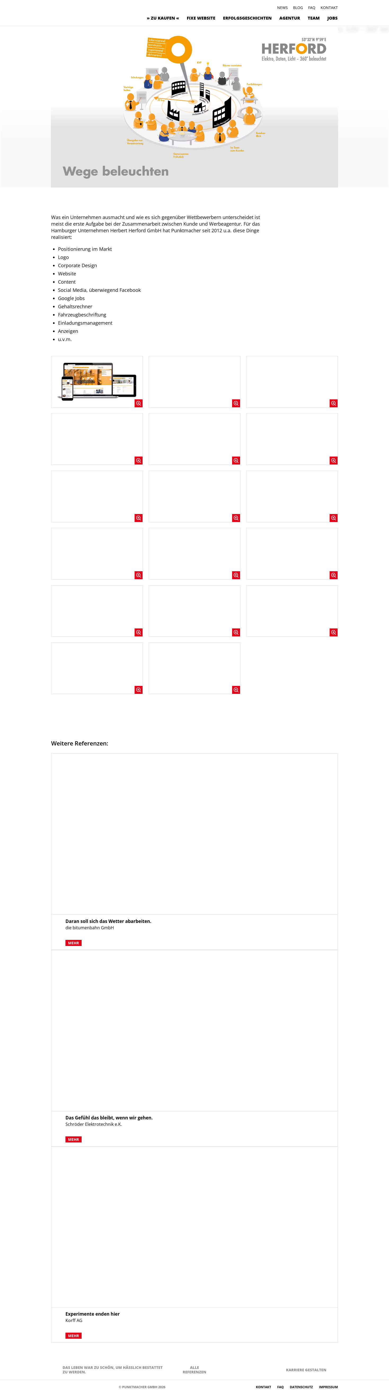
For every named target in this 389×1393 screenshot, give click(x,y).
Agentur (289, 18)
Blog (298, 7)
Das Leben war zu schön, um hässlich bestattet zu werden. (112, 1369)
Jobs (333, 18)
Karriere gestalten (306, 1369)
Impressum (328, 1387)
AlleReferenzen (194, 1369)
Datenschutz (302, 1387)
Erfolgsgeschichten (247, 18)
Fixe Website (201, 18)
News (282, 7)
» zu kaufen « (163, 18)
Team (314, 18)
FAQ (311, 7)
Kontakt (329, 7)
